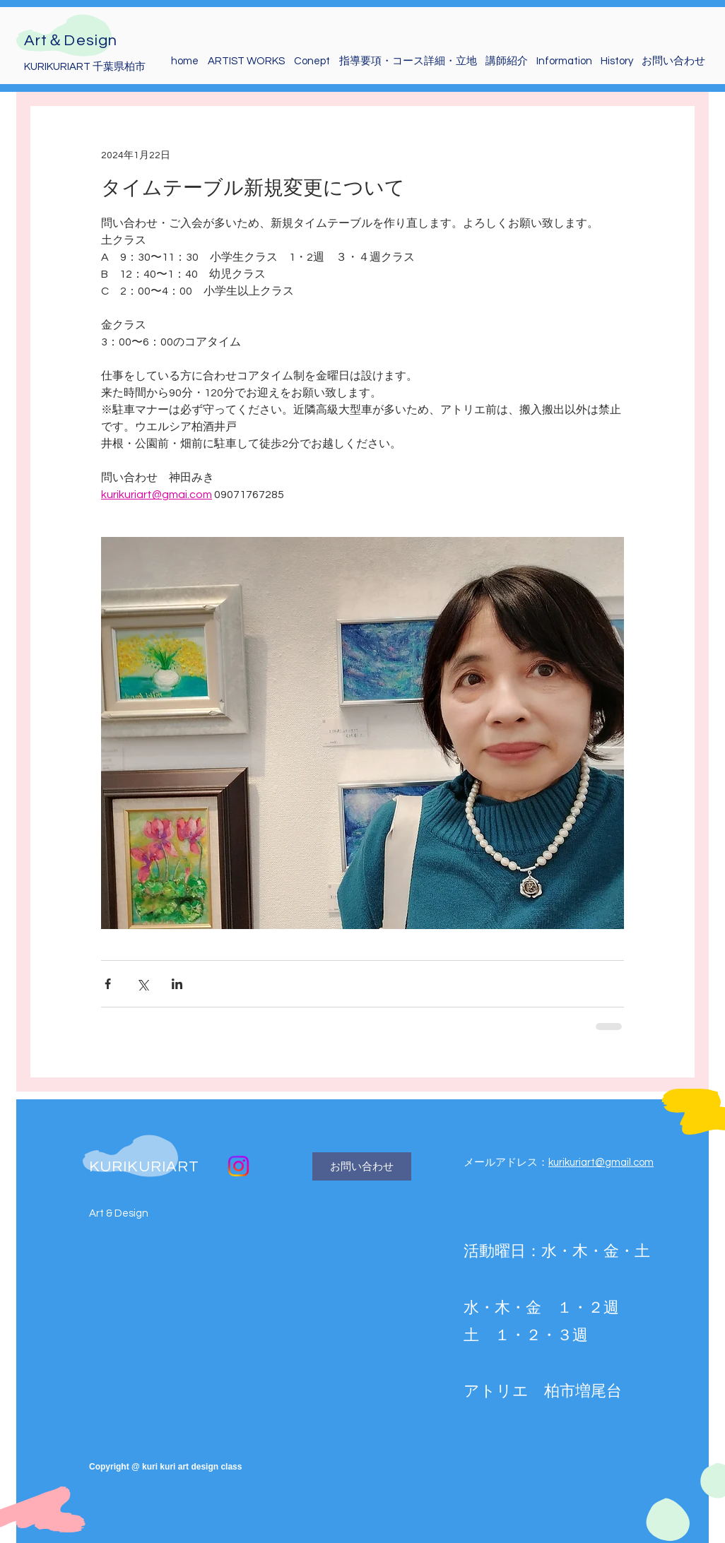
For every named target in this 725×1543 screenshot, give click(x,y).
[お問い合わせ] (361, 1166)
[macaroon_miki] (238, 1166)
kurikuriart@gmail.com (601, 1162)
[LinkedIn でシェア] (177, 984)
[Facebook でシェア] (107, 984)
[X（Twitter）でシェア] (142, 984)
